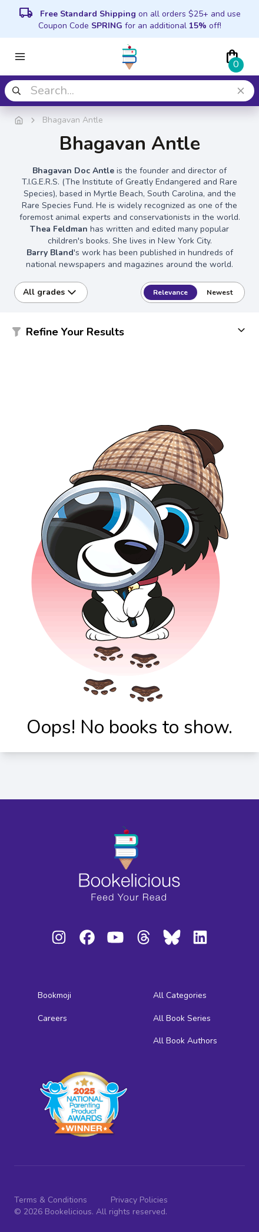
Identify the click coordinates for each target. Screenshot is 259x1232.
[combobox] (129, 90)
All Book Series (182, 1018)
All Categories (180, 995)
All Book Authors (185, 1040)
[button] (129, 334)
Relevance (170, 292)
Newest (220, 292)
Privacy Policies (139, 1199)
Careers (52, 1018)
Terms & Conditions (50, 1199)
